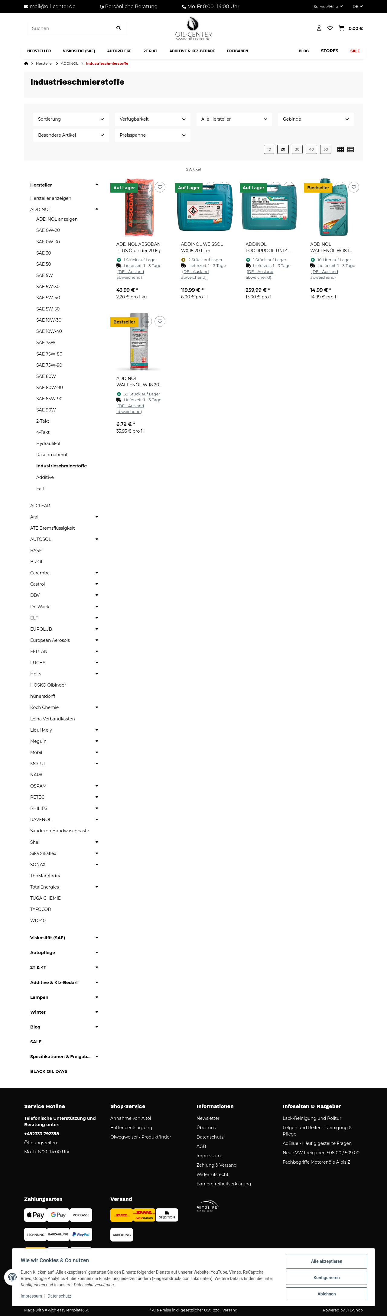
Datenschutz (61, 1297)
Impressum (32, 1297)
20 (283, 149)
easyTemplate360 (73, 1310)
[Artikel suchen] (118, 28)
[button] (328, 7)
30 (297, 149)
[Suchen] (68, 28)
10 (269, 149)
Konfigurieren (325, 1278)
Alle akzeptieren (325, 1263)
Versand (229, 1310)
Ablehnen (325, 1294)
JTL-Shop (354, 1310)
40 (311, 149)
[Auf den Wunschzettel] (159, 187)
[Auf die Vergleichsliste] (146, 187)
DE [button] (358, 6)
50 (326, 149)
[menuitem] (39, 51)
